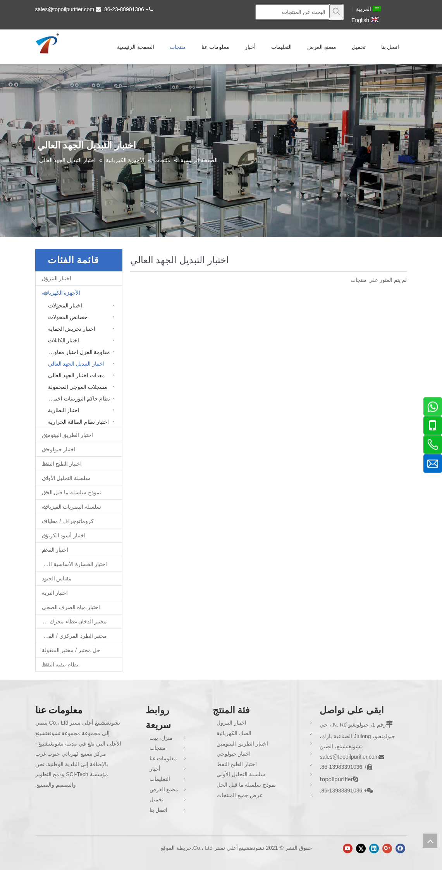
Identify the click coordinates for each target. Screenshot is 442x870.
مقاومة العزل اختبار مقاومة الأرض (77, 352)
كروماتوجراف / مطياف (68, 521)
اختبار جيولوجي (59, 449)
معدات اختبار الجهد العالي (76, 375)
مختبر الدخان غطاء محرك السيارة (71, 621)
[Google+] (387, 848)
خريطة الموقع (176, 848)
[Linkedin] (374, 848)
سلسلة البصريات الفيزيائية (71, 507)
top (430, 841)
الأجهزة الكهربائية (61, 293)
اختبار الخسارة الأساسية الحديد (72, 564)
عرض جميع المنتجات (240, 795)
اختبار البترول (57, 278)
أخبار (155, 769)
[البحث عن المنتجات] (292, 12)
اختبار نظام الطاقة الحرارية (78, 422)
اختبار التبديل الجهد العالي (76, 364)
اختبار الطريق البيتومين (67, 435)
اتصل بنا (159, 810)
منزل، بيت (161, 738)
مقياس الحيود (57, 578)
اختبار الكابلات (63, 340)
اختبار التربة (55, 593)
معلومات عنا (163, 758)
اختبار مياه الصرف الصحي (71, 607)
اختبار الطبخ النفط (62, 464)
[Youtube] (348, 848)
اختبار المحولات (65, 305)
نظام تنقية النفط (60, 664)
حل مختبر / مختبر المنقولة (71, 650)
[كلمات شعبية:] (336, 11)
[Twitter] (361, 848)
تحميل (156, 799)
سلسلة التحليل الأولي (66, 478)
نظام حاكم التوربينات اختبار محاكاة (77, 398)
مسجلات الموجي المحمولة (78, 387)
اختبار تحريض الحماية (72, 329)
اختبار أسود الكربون (64, 535)
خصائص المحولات (68, 317)
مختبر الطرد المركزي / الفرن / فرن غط (71, 636)
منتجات (158, 748)
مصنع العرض (164, 789)
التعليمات (160, 779)
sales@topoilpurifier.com (65, 9)
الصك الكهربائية (234, 733)
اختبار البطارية (64, 410)
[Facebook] (400, 848)
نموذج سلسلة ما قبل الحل (71, 492)
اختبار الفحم (55, 550)
